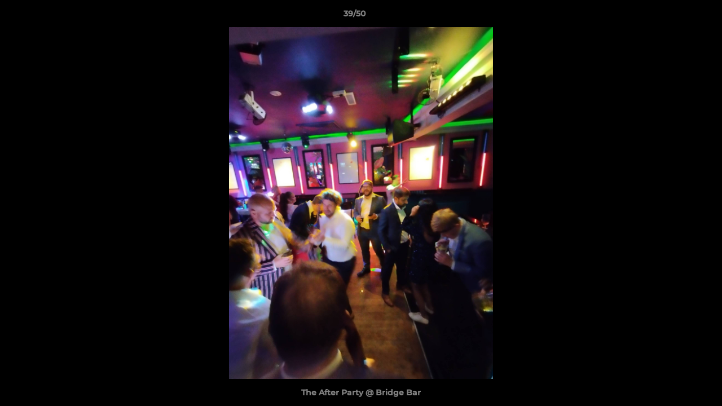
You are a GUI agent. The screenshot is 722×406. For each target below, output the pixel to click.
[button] (674, 16)
